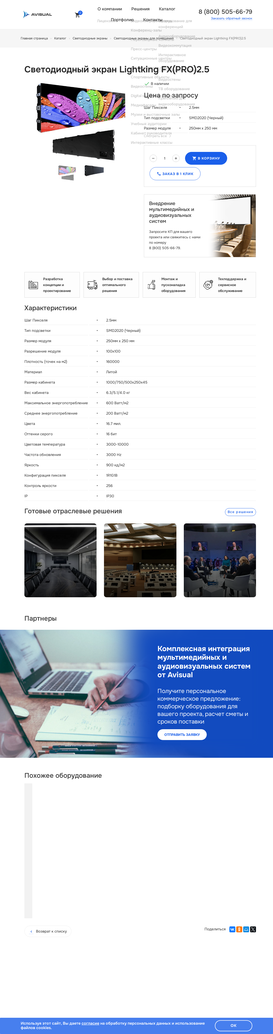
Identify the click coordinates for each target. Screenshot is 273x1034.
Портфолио (122, 19)
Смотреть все (157, 136)
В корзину (206, 158)
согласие (90, 1023)
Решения (140, 9)
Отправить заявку (182, 734)
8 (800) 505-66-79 (225, 12)
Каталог (167, 9)
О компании (110, 9)
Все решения (240, 512)
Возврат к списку (48, 901)
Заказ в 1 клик (175, 174)
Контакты (152, 19)
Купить (66, 879)
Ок (234, 1025)
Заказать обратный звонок (231, 18)
